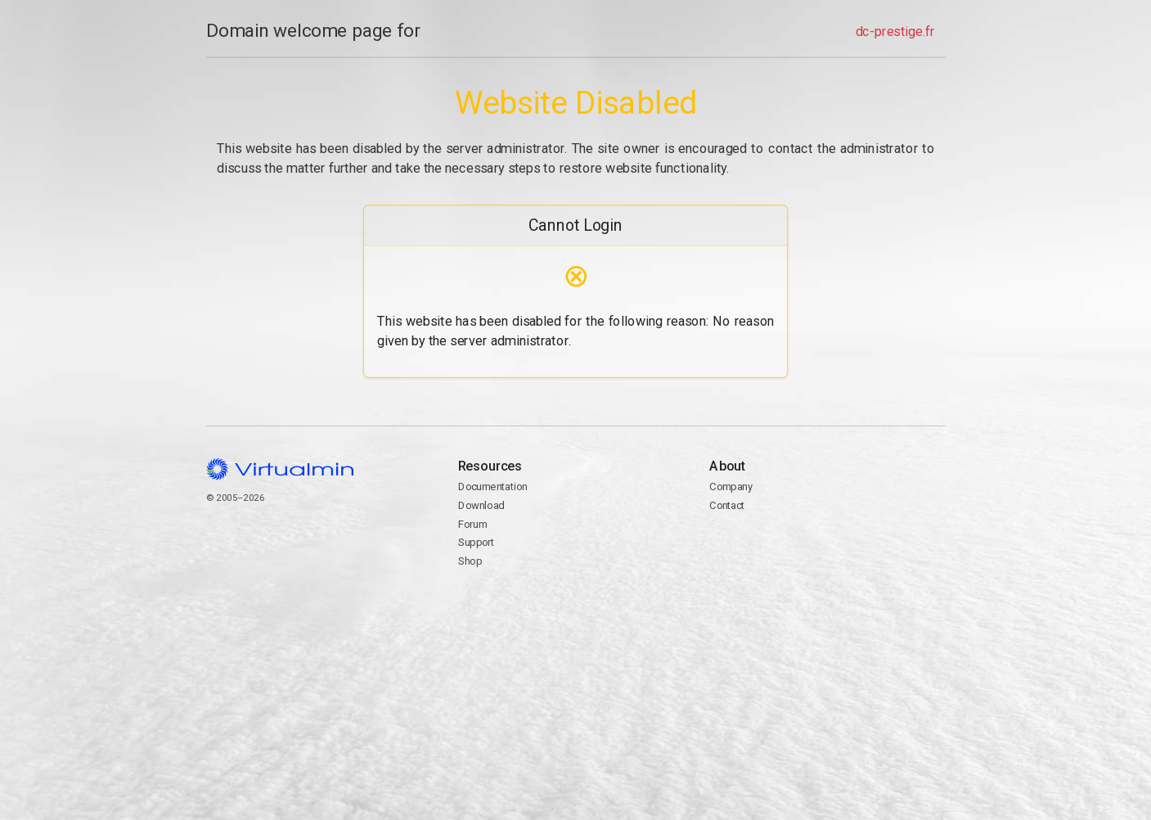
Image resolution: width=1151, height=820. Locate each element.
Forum (472, 524)
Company (731, 486)
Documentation (492, 486)
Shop (469, 561)
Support (475, 542)
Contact (827, 552)
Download (480, 505)
